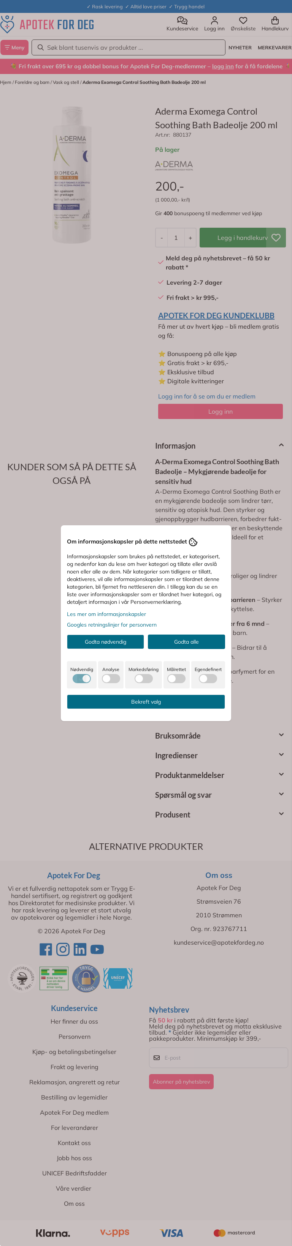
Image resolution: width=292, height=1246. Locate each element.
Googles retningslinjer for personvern (112, 624)
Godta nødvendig (105, 641)
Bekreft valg (146, 701)
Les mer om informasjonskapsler (106, 614)
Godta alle (186, 641)
